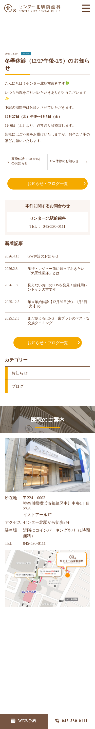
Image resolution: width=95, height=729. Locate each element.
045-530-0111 (75, 721)
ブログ (17, 383)
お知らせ (26, 50)
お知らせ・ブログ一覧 (47, 181)
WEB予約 (27, 721)
